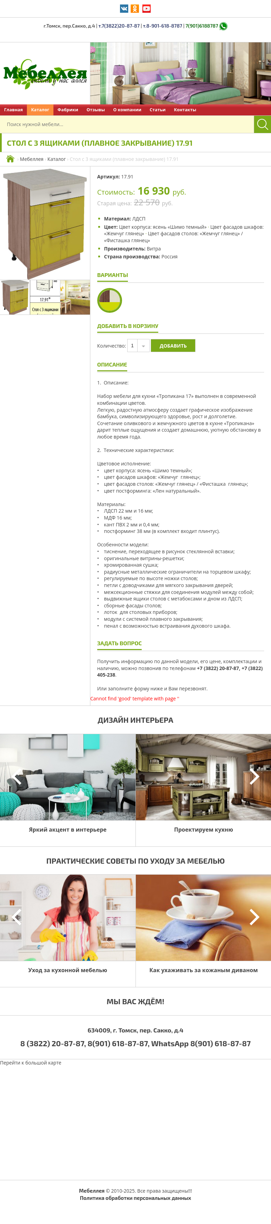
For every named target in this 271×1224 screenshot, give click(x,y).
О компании (127, 110)
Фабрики (68, 110)
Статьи (157, 110)
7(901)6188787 (201, 26)
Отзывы (96, 110)
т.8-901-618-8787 (162, 26)
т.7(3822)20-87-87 (119, 26)
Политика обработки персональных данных (135, 1198)
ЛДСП (138, 218)
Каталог (40, 110)
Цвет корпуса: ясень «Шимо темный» (163, 227)
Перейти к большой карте (30, 1062)
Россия (169, 256)
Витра (154, 248)
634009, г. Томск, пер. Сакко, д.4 (135, 1030)
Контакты (185, 110)
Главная (13, 110)
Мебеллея (31, 159)
